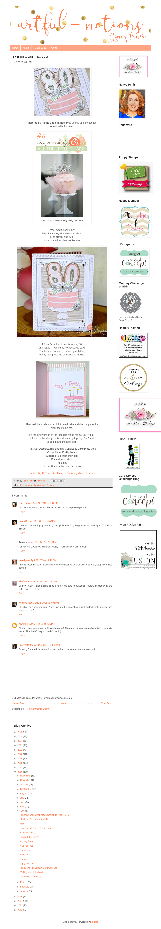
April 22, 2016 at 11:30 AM (43, 581)
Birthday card (39, 485)
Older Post (106, 703)
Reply (22, 512)
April (22, 811)
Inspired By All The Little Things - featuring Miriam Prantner (62, 473)
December (25, 775)
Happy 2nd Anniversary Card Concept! (39, 868)
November (25, 780)
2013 (20, 905)
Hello (22, 824)
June (22, 802)
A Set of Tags (26, 846)
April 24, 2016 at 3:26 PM (42, 624)
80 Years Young (27, 832)
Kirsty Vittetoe (26, 645)
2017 (20, 767)
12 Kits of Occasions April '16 (34, 819)
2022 (20, 745)
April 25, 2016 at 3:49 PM (47, 645)
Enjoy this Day (27, 863)
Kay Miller (23, 624)
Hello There (25, 854)
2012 (20, 910)
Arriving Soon (26, 841)
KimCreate (24, 581)
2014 (20, 901)
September (26, 789)
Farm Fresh (25, 850)
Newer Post (19, 703)
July (22, 798)
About (26, 48)
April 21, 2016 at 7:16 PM (43, 560)
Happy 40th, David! (29, 837)
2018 (20, 763)
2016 (20, 772)
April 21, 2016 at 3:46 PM (43, 521)
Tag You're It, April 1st (31, 876)
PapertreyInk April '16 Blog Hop (35, 828)
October (24, 784)
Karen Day (24, 521)
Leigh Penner (25, 503)
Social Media (40, 48)
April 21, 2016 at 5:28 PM (44, 542)
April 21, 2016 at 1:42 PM (45, 503)
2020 (20, 754)
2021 (20, 750)
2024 (20, 736)
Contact (55, 48)
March (23, 882)
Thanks (23, 859)
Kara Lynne (24, 560)
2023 (20, 741)
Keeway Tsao (25, 603)
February (25, 887)
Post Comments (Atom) (38, 709)
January (24, 891)
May (22, 806)
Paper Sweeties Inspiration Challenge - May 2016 (44, 815)
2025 (20, 732)
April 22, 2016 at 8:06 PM (46, 603)
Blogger (94, 922)
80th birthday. (26, 485)
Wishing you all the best (31, 872)
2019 (20, 758)
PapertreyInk (52, 485)
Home (15, 48)
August (24, 793)
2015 (20, 896)
